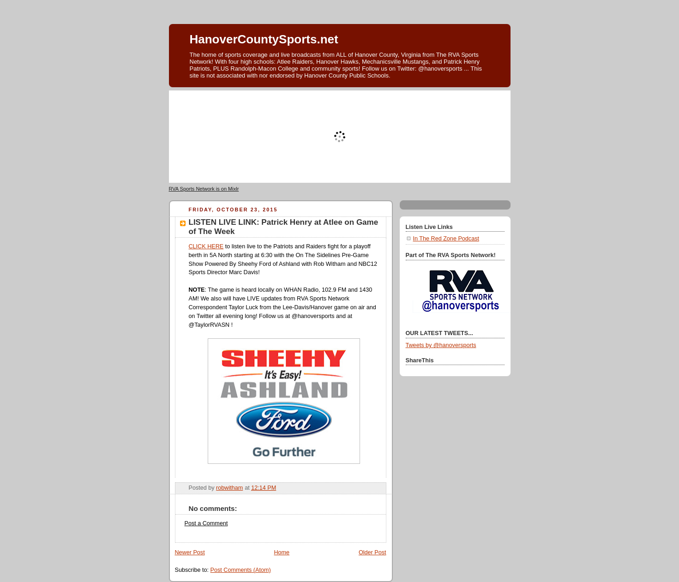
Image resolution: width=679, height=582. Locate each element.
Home (281, 552)
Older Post (372, 552)
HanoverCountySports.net (264, 39)
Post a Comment (206, 523)
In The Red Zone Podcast (446, 238)
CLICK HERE (206, 246)
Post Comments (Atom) (240, 570)
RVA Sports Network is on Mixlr (204, 189)
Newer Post (190, 552)
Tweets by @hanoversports (441, 345)
